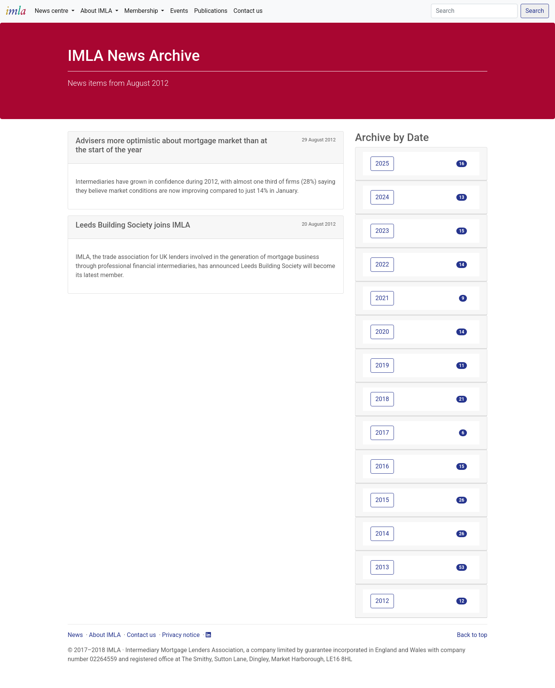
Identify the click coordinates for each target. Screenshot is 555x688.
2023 (382, 230)
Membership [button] (142, 10)
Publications (211, 10)
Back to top (472, 634)
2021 (382, 298)
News (75, 634)
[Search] (474, 11)
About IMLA (105, 634)
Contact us (248, 10)
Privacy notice (181, 634)
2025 (382, 163)
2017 (382, 432)
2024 (382, 197)
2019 (382, 365)
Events (179, 10)
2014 (382, 533)
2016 (382, 466)
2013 (382, 567)
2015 (382, 500)
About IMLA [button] (97, 10)
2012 (382, 600)
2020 (382, 331)
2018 (382, 399)
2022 (382, 264)
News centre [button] (52, 10)
